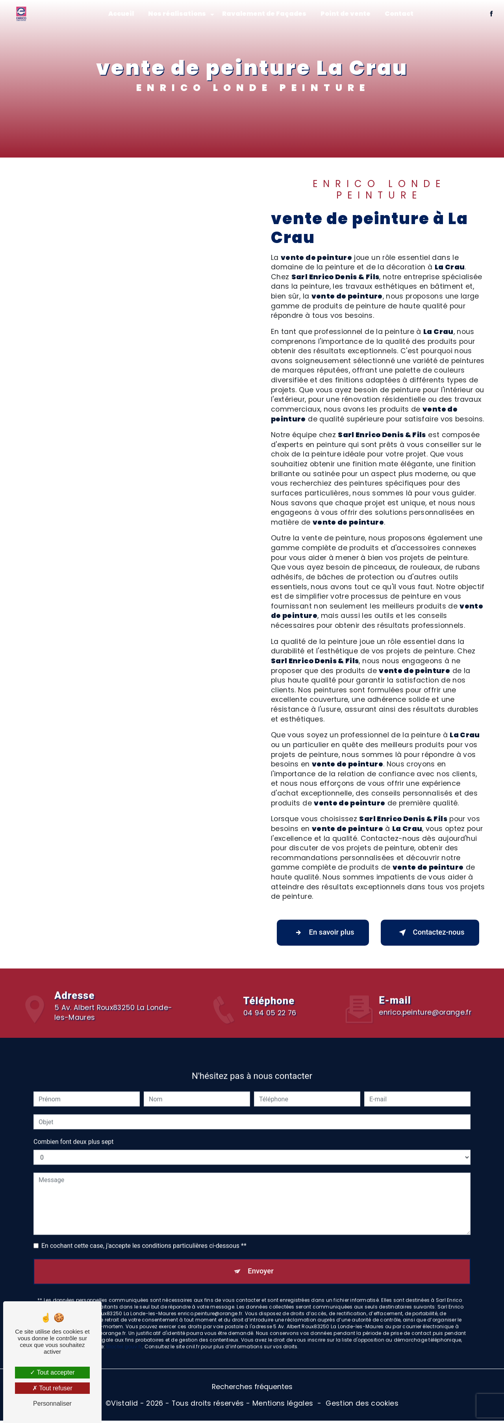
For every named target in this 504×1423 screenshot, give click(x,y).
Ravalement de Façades (264, 13)
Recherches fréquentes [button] (252, 1389)
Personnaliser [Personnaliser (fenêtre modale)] (52, 1403)
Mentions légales (282, 1405)
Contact (399, 13)
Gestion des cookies (362, 1405)
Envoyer (261, 1261)
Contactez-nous (430, 933)
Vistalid (124, 1405)
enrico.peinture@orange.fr (425, 1002)
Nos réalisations (177, 13)
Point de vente (346, 13)
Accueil (121, 13)
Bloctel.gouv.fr (124, 1337)
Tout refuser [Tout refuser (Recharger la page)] (52, 1388)
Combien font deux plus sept (73, 1131)
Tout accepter (52, 1372)
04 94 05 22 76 (269, 1025)
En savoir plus (323, 933)
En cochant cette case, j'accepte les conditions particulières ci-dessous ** (143, 1235)
